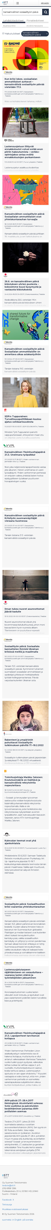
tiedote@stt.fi (8, 1185)
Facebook (7, 1200)
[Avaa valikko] (18, 3)
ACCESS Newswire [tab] (35, 26)
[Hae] (22, 12)
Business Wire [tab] (9, 26)
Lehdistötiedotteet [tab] (13, 20)
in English (16, 1220)
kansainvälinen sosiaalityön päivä (35, 33)
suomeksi (6, 1220)
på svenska (28, 1220)
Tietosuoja (7, 1204)
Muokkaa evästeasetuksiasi (15, 1209)
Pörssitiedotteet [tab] (35, 20)
